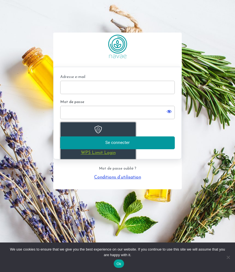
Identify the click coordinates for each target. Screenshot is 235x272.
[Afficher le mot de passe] (169, 111)
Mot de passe (72, 102)
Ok (119, 264)
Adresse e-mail (72, 77)
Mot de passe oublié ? (117, 168)
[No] (228, 257)
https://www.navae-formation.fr (118, 46)
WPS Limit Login (98, 153)
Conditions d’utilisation (117, 177)
